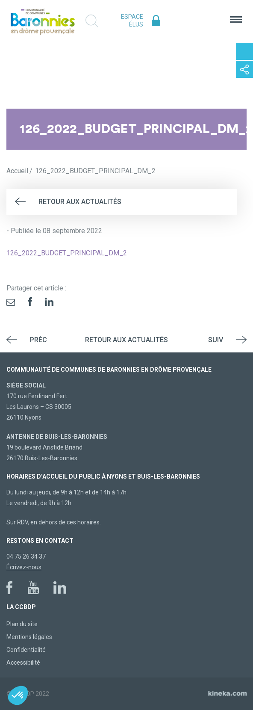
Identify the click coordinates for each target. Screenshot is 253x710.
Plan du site (22, 624)
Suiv (215, 340)
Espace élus (132, 20)
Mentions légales (29, 636)
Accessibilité (23, 662)
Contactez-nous (244, 51)
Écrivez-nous (23, 567)
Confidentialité (26, 649)
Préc (38, 340)
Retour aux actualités (79, 202)
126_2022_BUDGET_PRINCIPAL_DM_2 (66, 253)
